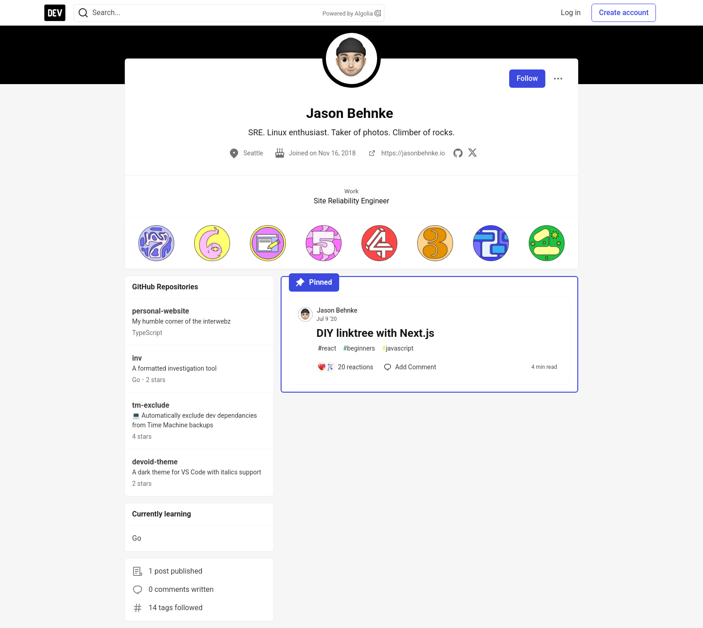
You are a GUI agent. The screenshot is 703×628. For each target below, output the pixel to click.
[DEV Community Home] (54, 13)
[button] (156, 243)
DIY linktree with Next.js (375, 333)
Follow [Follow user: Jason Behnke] (527, 78)
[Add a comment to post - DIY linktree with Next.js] (345, 367)
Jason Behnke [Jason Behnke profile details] (337, 310)
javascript (398, 348)
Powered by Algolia (351, 13)
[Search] (83, 13)
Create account (624, 12)
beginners (359, 348)
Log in (571, 12)
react (327, 348)
